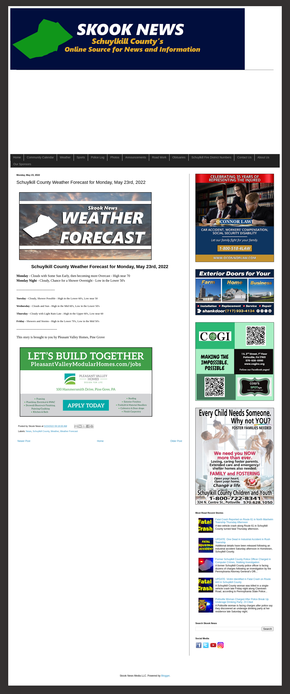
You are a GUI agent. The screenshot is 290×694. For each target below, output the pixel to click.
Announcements (135, 157)
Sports (81, 157)
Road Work (159, 157)
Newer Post (23, 441)
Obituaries (179, 157)
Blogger (165, 675)
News (28, 431)
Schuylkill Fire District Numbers (211, 157)
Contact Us (244, 157)
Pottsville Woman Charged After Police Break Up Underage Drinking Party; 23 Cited (242, 601)
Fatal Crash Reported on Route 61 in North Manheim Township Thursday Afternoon (244, 521)
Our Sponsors (22, 164)
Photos (114, 157)
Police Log (97, 157)
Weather (65, 157)
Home (17, 157)
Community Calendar (40, 157)
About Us (263, 157)
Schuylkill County (41, 431)
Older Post (176, 441)
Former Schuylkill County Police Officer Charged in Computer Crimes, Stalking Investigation (243, 561)
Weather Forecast (69, 431)
